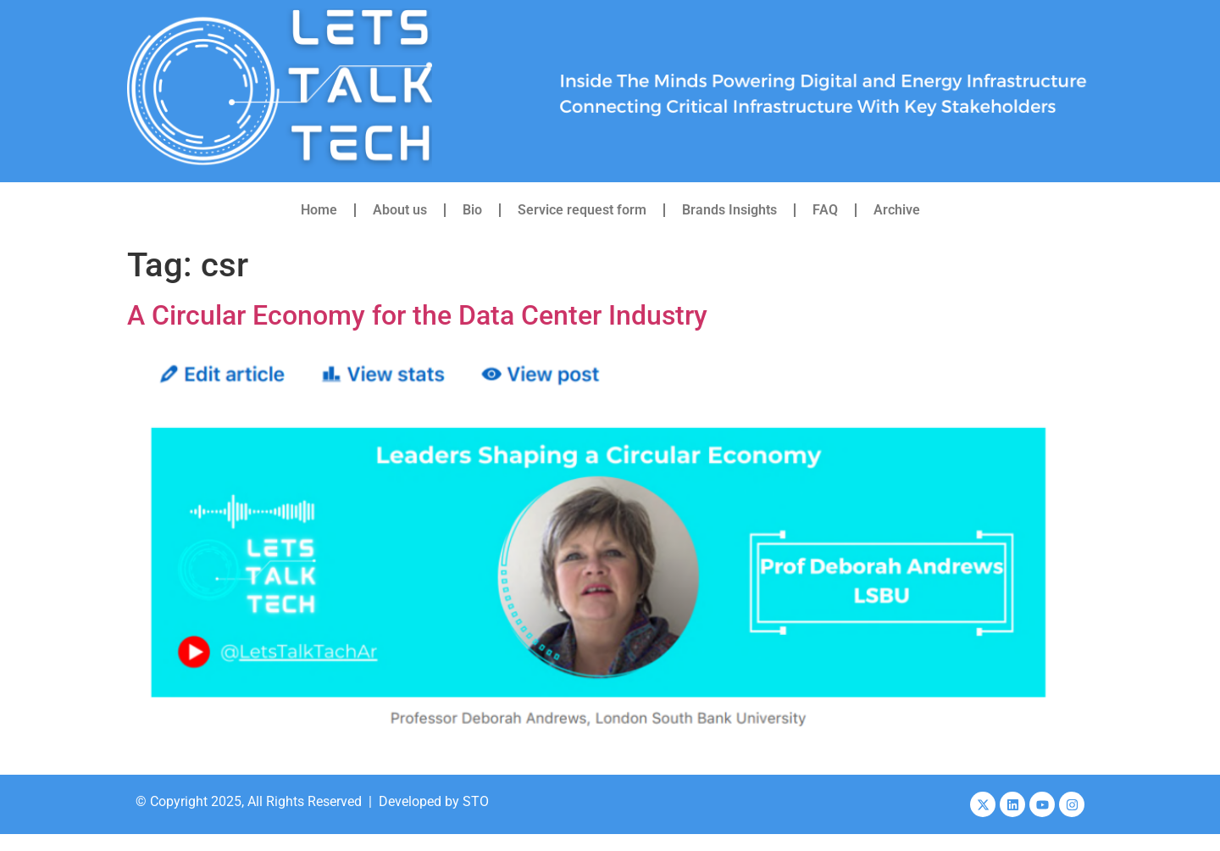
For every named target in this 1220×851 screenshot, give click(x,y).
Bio (472, 210)
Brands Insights (729, 210)
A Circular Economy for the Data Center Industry (417, 315)
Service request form (582, 210)
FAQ (825, 210)
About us (400, 210)
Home (319, 210)
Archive (896, 210)
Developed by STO (434, 801)
